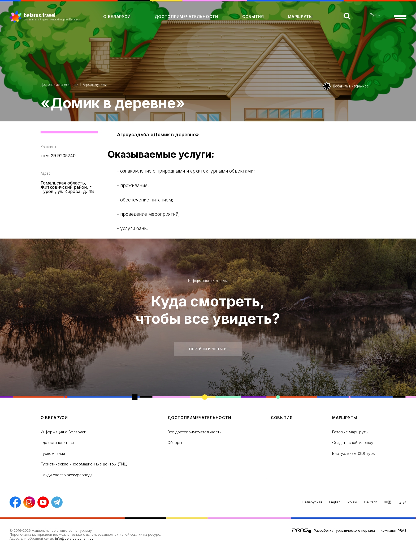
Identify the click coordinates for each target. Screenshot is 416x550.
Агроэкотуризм (95, 84)
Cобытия (253, 16)
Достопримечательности (186, 16)
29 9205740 (58, 155)
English (334, 502)
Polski (352, 502)
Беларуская (312, 502)
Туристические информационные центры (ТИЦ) (84, 464)
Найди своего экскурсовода (67, 475)
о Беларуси (117, 16)
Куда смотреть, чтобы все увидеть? (208, 310)
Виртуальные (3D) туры (353, 453)
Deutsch (370, 502)
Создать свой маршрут (353, 442)
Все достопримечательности (194, 432)
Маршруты (300, 16)
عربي (402, 502)
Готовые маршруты (350, 432)
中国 (387, 502)
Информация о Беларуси (208, 281)
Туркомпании (53, 453)
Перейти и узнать (208, 349)
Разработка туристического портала (344, 531)
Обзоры (174, 442)
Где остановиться (57, 442)
